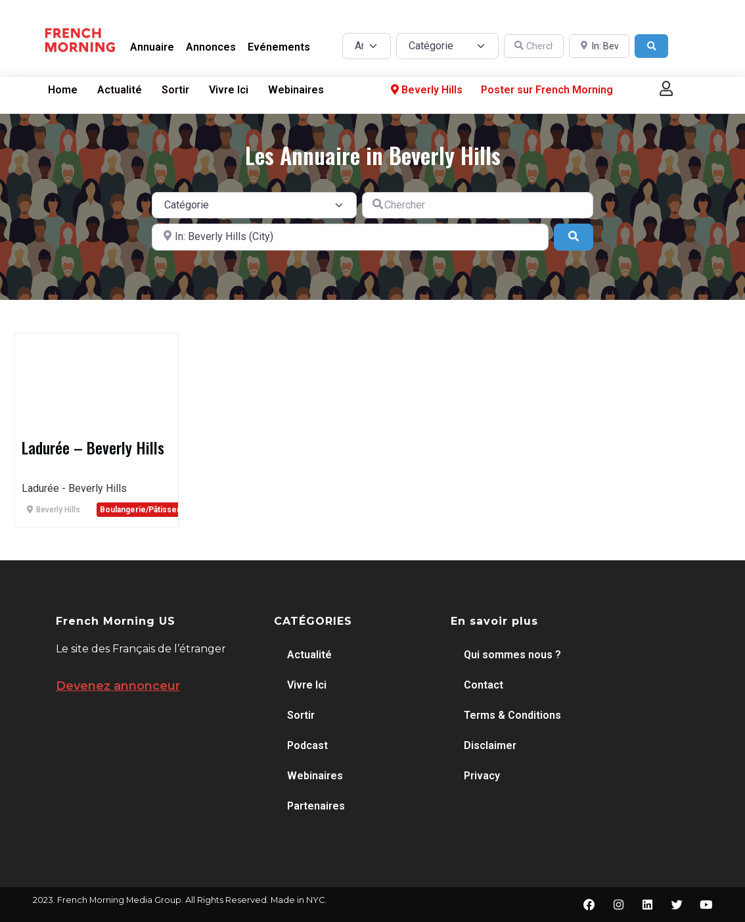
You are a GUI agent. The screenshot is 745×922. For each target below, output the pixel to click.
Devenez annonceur (118, 686)
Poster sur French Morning (547, 90)
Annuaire (152, 47)
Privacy (482, 775)
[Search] (652, 46)
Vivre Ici (228, 90)
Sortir (175, 90)
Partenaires (316, 806)
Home (63, 90)
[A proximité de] (599, 46)
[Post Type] (366, 46)
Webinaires (296, 90)
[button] (666, 88)
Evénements (279, 47)
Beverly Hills (425, 90)
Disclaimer (490, 745)
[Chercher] (534, 46)
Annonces (211, 47)
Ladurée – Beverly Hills (93, 447)
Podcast (307, 745)
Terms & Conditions (512, 715)
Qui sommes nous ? (512, 654)
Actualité (119, 90)
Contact (483, 685)
